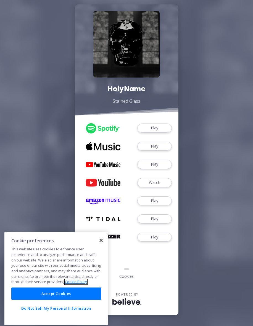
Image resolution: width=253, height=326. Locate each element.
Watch (154, 182)
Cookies (126, 276)
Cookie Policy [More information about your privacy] (76, 296)
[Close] (101, 255)
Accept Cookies (56, 308)
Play (154, 128)
